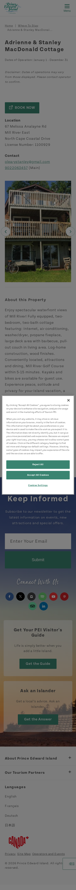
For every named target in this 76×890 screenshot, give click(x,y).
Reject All (38, 464)
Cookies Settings (38, 485)
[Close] (68, 400)
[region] (38, 445)
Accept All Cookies (38, 475)
